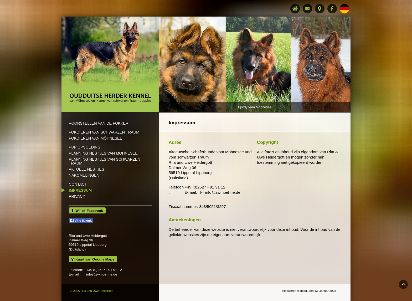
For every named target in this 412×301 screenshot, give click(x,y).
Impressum (80, 190)
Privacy (77, 196)
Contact (78, 184)
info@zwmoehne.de (101, 274)
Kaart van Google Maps (92, 259)
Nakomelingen (84, 175)
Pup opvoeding (85, 147)
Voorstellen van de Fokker (98, 123)
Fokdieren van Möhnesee (95, 138)
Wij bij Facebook (87, 211)
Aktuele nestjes (86, 169)
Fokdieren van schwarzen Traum (104, 132)
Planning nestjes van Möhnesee (103, 153)
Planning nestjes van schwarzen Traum (104, 161)
